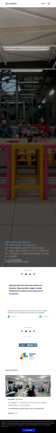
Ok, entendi (28, 430)
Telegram (14, 294)
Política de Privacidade (14, 426)
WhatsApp (36, 291)
